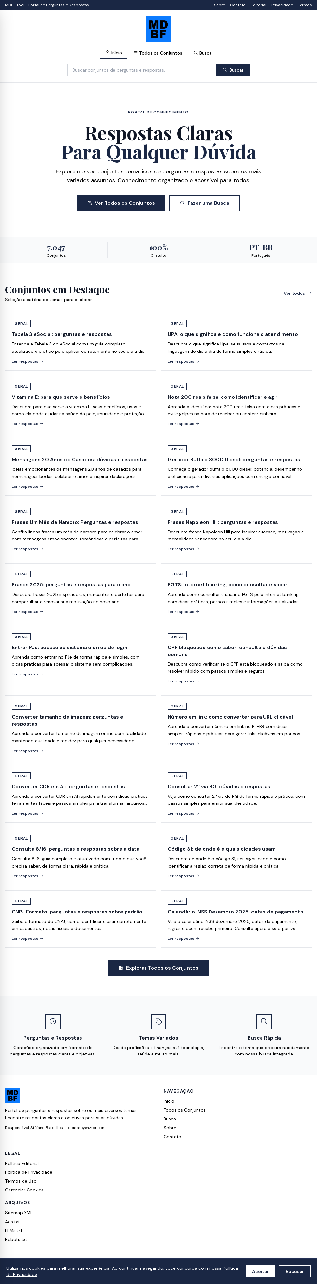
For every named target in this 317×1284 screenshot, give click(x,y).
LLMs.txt (14, 1230)
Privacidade (282, 5)
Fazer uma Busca (204, 203)
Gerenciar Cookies (24, 1190)
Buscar (233, 70)
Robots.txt (16, 1239)
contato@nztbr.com (87, 1127)
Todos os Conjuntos (157, 53)
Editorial (258, 5)
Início (113, 52)
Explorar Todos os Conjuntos (158, 968)
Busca (203, 53)
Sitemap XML (19, 1213)
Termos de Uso (20, 1181)
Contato (238, 5)
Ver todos (298, 293)
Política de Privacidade (28, 1172)
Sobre (219, 5)
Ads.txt (12, 1221)
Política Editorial (22, 1163)
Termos (305, 5)
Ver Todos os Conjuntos (121, 203)
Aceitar (260, 1271)
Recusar (295, 1271)
